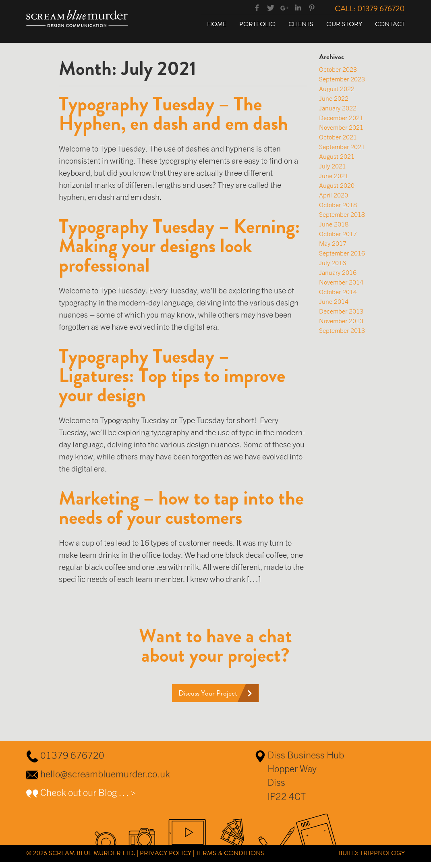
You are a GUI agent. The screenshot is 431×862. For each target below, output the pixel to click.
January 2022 (337, 108)
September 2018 (342, 214)
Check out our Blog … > (88, 792)
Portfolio (257, 24)
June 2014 (333, 301)
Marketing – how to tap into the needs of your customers (181, 508)
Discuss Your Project (207, 693)
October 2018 (338, 204)
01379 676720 (72, 755)
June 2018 (333, 224)
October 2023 (338, 69)
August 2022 (336, 88)
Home (216, 24)
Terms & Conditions (230, 853)
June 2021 (333, 175)
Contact (390, 24)
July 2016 (332, 262)
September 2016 (342, 253)
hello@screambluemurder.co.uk (105, 773)
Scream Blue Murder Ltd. (92, 853)
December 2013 (341, 311)
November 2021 (341, 127)
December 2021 (341, 117)
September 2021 (342, 146)
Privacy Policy (165, 853)
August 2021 (336, 156)
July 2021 (332, 166)
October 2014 (338, 291)
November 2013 (341, 320)
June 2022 (333, 98)
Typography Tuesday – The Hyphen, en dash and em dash (173, 113)
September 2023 (342, 79)
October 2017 (338, 233)
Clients (300, 24)
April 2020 (333, 195)
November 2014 (341, 282)
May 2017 (332, 243)
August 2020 (336, 185)
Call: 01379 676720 (370, 8)
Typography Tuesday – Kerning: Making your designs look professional (179, 246)
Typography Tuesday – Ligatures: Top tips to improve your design (172, 375)
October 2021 (338, 137)
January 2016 (337, 272)
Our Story (344, 24)
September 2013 (342, 330)
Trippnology (382, 853)
